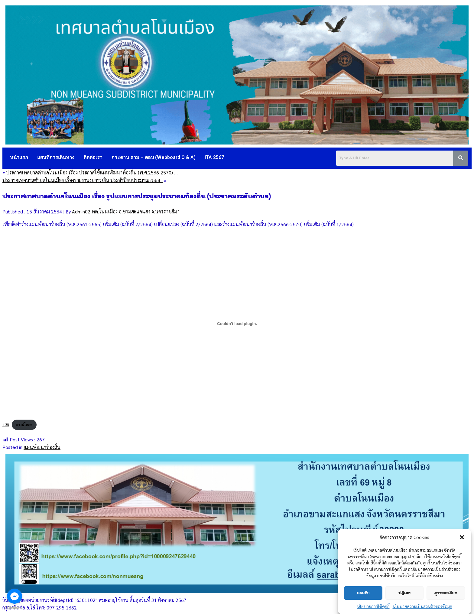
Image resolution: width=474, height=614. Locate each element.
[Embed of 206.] (237, 323)
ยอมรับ (363, 593)
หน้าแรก (19, 157)
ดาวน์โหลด (24, 424)
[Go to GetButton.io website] (14, 608)
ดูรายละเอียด (445, 593)
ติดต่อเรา (92, 157)
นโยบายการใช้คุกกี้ (373, 606)
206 (5, 424)
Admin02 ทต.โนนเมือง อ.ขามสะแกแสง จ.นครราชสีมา (126, 211)
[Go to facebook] (14, 596)
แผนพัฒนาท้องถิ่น (42, 447)
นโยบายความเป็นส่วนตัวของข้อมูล (422, 606)
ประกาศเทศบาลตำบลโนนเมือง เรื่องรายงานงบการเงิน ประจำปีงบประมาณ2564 (82, 180)
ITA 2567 (214, 157)
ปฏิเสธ (404, 593)
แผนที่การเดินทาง (55, 157)
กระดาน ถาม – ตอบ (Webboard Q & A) (154, 157)
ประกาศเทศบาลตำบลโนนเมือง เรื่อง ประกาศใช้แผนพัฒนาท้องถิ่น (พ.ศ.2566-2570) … (92, 172)
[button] (462, 537)
